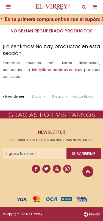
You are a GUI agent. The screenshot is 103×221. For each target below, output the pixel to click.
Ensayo (57, 96)
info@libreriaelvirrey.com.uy (57, 69)
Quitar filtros (83, 96)
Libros (36, 96)
